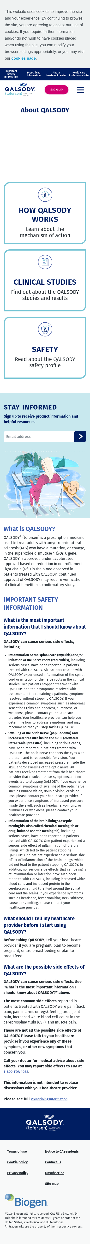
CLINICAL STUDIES (45, 282)
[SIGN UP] (56, 89)
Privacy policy (17, 1173)
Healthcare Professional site (79, 74)
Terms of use (17, 1152)
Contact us (53, 1162)
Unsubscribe (54, 1173)
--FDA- (16, 1072)
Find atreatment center (56, 74)
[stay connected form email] (45, 436)
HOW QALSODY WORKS (45, 215)
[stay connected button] (80, 436)
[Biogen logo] (26, 1201)
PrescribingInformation (34, 74)
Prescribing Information (49, 1099)
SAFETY (45, 349)
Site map (52, 1184)
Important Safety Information (11, 74)
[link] (45, 195)
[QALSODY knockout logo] (45, 1123)
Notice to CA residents (62, 1152)
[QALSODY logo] (20, 90)
